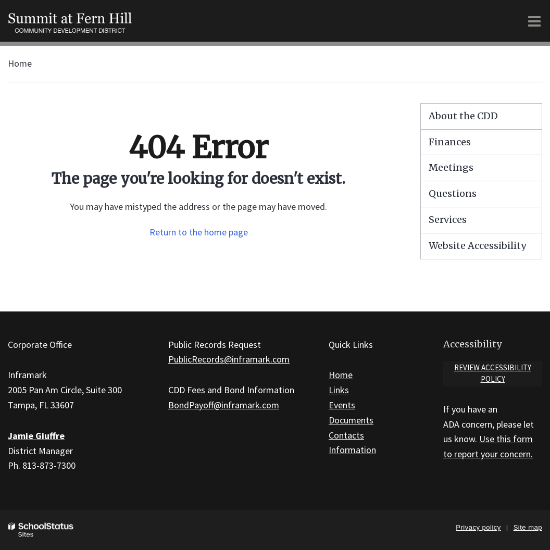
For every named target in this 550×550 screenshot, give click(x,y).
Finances (450, 142)
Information (352, 450)
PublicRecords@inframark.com (229, 359)
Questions (453, 193)
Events (342, 405)
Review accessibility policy (492, 373)
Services (448, 220)
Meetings (451, 167)
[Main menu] (534, 21)
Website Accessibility (477, 246)
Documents (351, 420)
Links (339, 390)
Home (20, 63)
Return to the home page (198, 232)
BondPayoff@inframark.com (223, 405)
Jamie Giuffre (36, 436)
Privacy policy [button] (478, 527)
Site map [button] (528, 527)
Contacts (346, 435)
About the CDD (463, 116)
